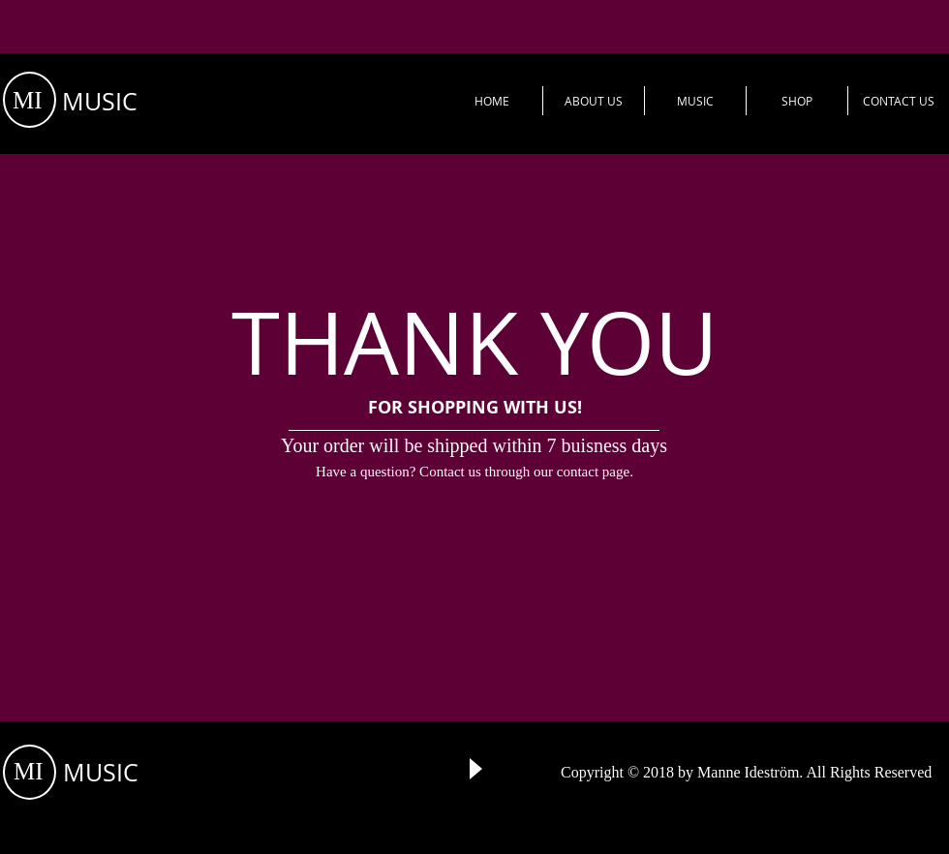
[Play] (474, 768)
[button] (593, 100)
